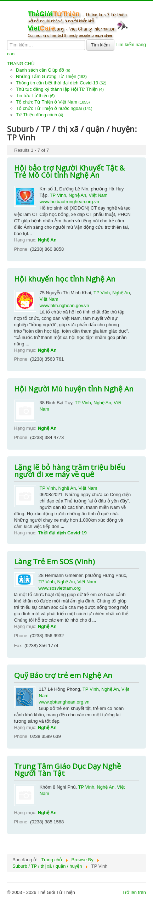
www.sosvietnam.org (60, 588)
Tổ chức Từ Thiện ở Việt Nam (53, 102)
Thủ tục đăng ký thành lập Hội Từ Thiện (60, 89)
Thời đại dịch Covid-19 (62, 532)
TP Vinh (58, 195)
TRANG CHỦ (21, 63)
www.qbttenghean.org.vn (64, 702)
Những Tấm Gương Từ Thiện (51, 76)
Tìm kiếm (100, 45)
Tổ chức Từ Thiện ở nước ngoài (54, 108)
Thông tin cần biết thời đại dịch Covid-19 (61, 82)
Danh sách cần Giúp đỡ (43, 70)
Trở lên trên (134, 892)
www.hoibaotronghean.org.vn (69, 201)
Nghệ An (77, 195)
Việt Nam (98, 195)
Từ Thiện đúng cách (39, 114)
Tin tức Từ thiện (35, 95)
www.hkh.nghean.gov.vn (64, 305)
